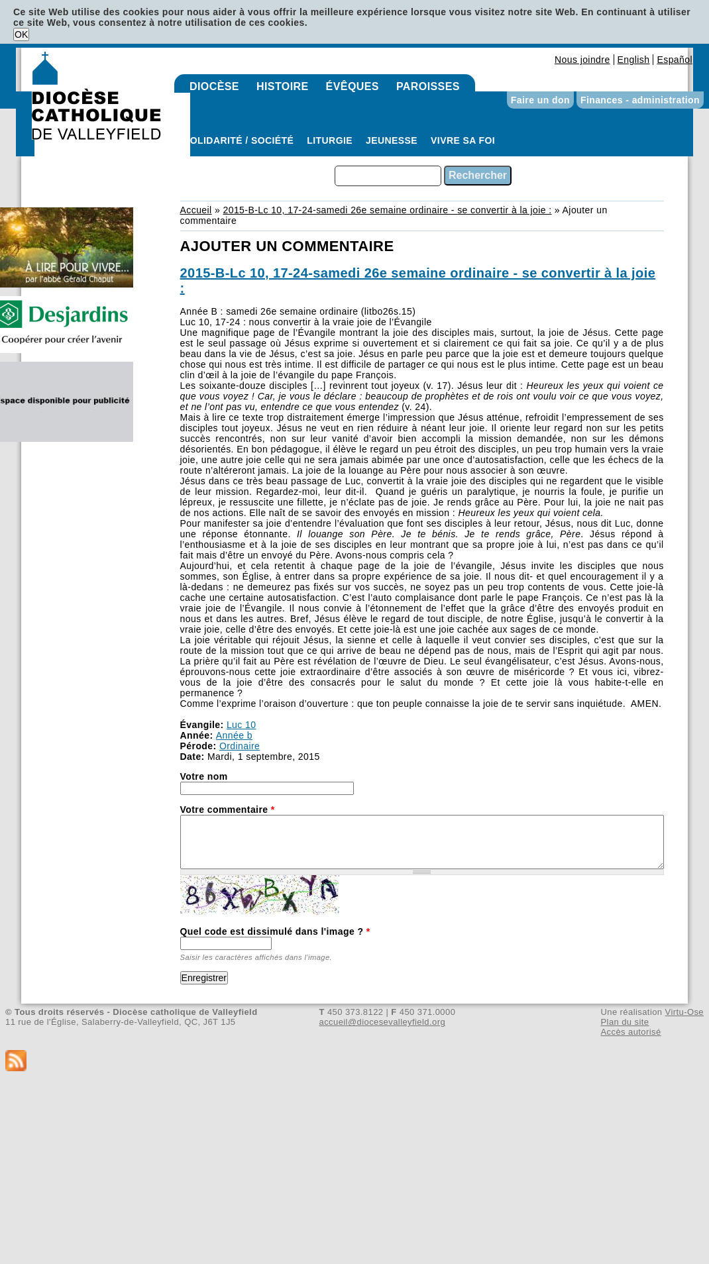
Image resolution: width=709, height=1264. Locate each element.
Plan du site (624, 1022)
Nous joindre (582, 59)
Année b (234, 735)
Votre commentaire (227, 809)
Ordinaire (239, 746)
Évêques (352, 86)
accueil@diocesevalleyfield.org (382, 1022)
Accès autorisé (630, 1032)
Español (674, 59)
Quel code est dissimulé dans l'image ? (275, 931)
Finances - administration (640, 100)
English (634, 59)
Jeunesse (391, 140)
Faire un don (540, 100)
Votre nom (204, 776)
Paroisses (428, 86)
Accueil (196, 210)
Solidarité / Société (239, 140)
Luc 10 (241, 724)
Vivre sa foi (463, 140)
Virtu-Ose (684, 1012)
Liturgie (330, 140)
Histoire (282, 86)
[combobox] (388, 176)
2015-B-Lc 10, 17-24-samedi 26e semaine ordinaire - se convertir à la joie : (387, 210)
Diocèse (214, 86)
